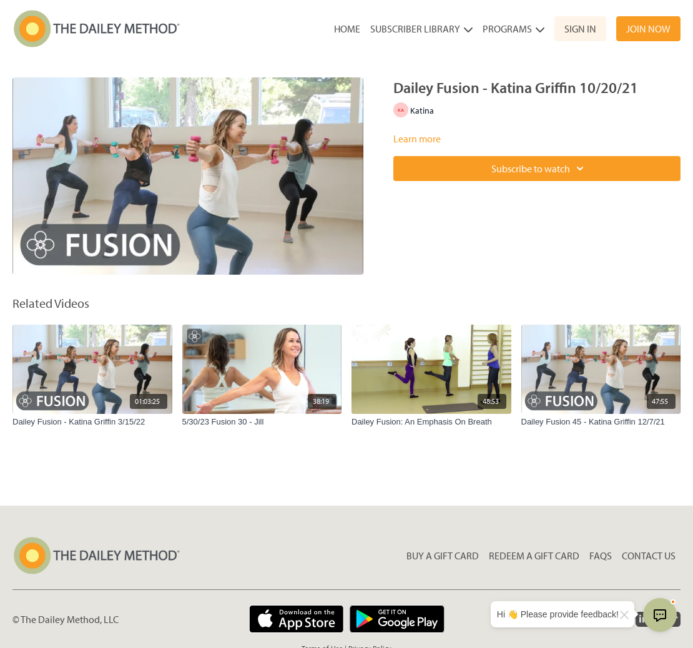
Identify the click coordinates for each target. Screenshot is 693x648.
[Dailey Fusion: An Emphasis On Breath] (431, 422)
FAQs (600, 555)
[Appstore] (296, 619)
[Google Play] (397, 619)
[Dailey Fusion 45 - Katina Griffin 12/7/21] (601, 422)
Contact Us (649, 555)
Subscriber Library (421, 28)
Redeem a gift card (534, 555)
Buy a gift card (442, 555)
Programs (513, 28)
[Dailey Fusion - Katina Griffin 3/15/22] (92, 422)
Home (347, 28)
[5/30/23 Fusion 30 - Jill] (262, 422)
